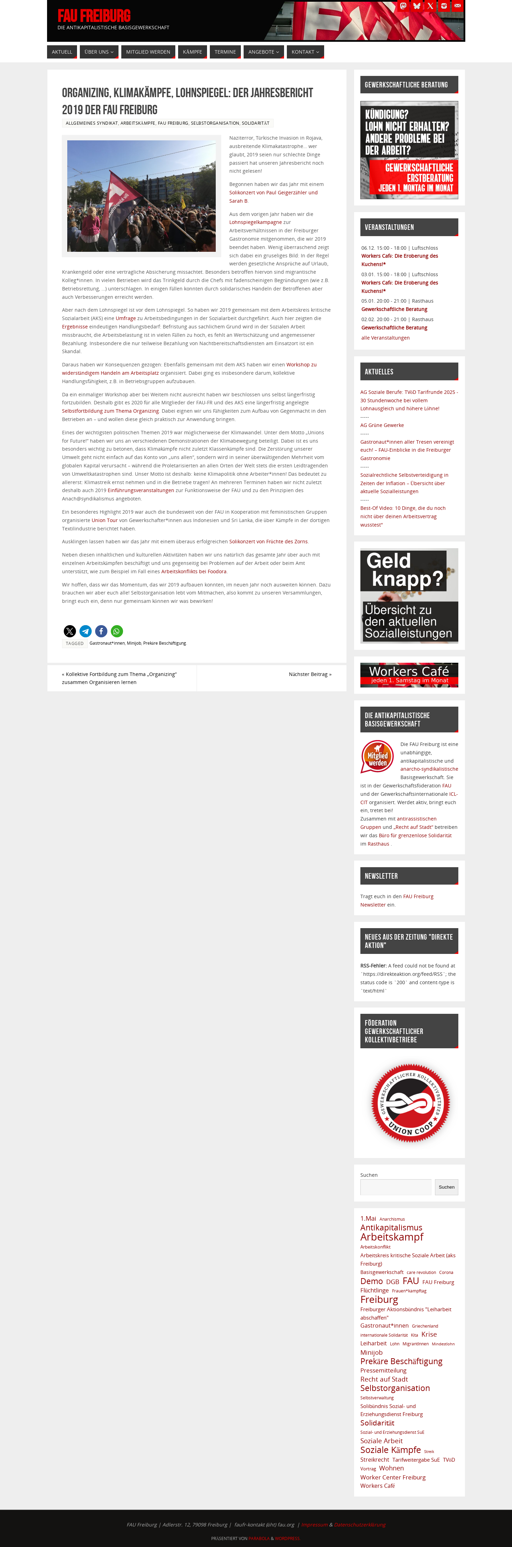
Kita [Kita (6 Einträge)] (414, 1335)
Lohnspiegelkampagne (255, 222)
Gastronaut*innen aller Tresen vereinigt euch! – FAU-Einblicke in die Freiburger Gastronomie (407, 450)
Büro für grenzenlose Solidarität (415, 835)
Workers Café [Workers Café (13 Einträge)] (377, 1486)
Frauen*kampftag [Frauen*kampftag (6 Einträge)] (409, 1290)
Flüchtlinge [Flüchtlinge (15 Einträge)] (374, 1290)
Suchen (369, 1175)
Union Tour (105, 520)
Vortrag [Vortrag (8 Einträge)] (368, 1469)
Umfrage (126, 318)
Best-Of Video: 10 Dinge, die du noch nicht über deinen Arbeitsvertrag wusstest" (403, 516)
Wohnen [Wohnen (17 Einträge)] (391, 1468)
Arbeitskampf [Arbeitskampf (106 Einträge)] (391, 1237)
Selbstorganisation (215, 123)
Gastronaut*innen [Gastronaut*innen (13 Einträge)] (384, 1325)
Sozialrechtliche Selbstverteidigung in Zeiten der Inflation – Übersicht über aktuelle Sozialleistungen (404, 483)
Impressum (314, 1524)
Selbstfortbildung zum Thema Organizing (110, 410)
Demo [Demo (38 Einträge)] (371, 1281)
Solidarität (256, 123)
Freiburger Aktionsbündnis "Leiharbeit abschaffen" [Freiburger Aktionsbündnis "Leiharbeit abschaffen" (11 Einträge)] (406, 1313)
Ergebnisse (75, 326)
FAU (446, 785)
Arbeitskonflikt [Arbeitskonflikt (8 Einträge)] (375, 1247)
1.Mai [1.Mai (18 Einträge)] (368, 1218)
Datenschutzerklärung (359, 1524)
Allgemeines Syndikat (92, 123)
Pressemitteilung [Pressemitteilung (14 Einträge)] (383, 1370)
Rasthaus (379, 843)
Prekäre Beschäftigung (164, 643)
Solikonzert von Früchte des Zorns (268, 541)
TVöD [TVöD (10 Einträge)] (449, 1459)
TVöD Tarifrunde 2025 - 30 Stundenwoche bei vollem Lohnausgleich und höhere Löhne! (409, 400)
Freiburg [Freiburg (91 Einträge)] (379, 1299)
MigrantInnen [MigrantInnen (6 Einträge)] (416, 1343)
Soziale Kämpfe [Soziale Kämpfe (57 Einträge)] (390, 1450)
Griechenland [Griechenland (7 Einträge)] (425, 1326)
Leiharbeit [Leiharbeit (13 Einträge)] (373, 1343)
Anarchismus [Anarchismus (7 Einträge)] (392, 1219)
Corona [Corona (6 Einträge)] (446, 1272)
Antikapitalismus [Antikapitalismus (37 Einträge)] (391, 1227)
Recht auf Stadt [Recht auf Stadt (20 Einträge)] (384, 1379)
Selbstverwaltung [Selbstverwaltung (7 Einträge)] (377, 1398)
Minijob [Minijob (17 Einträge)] (371, 1352)
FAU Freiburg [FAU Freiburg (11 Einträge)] (438, 1281)
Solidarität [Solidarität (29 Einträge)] (377, 1422)
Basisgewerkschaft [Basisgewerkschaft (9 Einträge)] (382, 1272)
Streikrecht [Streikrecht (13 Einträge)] (374, 1459)
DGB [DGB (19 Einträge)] (392, 1281)
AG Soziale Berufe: (382, 392)
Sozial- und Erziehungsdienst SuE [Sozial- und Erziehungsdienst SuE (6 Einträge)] (392, 1432)
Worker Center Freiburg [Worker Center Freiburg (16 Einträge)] (393, 1477)
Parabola (259, 1538)
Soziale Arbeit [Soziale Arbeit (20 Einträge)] (381, 1441)
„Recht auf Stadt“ (414, 827)
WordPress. (288, 1538)
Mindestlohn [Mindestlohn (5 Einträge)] (443, 1344)
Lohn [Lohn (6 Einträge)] (394, 1343)
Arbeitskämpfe (138, 123)
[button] (70, 631)
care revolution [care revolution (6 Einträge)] (421, 1272)
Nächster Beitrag (310, 674)
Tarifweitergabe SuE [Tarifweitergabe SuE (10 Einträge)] (416, 1459)
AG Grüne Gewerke (382, 425)
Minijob (134, 643)
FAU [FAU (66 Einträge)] (411, 1281)
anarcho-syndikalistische (429, 768)
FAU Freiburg (94, 16)
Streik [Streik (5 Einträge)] (429, 1451)
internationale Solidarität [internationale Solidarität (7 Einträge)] (384, 1335)
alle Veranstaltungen (385, 337)
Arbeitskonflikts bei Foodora (194, 571)
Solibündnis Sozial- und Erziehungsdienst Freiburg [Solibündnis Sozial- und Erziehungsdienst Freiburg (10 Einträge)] (391, 1410)
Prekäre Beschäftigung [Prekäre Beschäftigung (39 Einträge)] (401, 1361)
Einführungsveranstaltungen (141, 490)
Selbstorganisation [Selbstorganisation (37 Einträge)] (395, 1388)
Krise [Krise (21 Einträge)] (429, 1334)
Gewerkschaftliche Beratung (394, 309)
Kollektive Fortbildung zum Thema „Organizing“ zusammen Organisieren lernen (119, 678)
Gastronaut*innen (107, 643)
